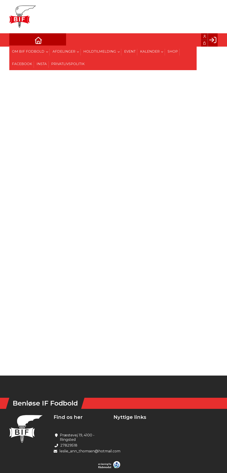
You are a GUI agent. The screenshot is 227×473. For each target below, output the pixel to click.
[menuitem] (16, 40)
